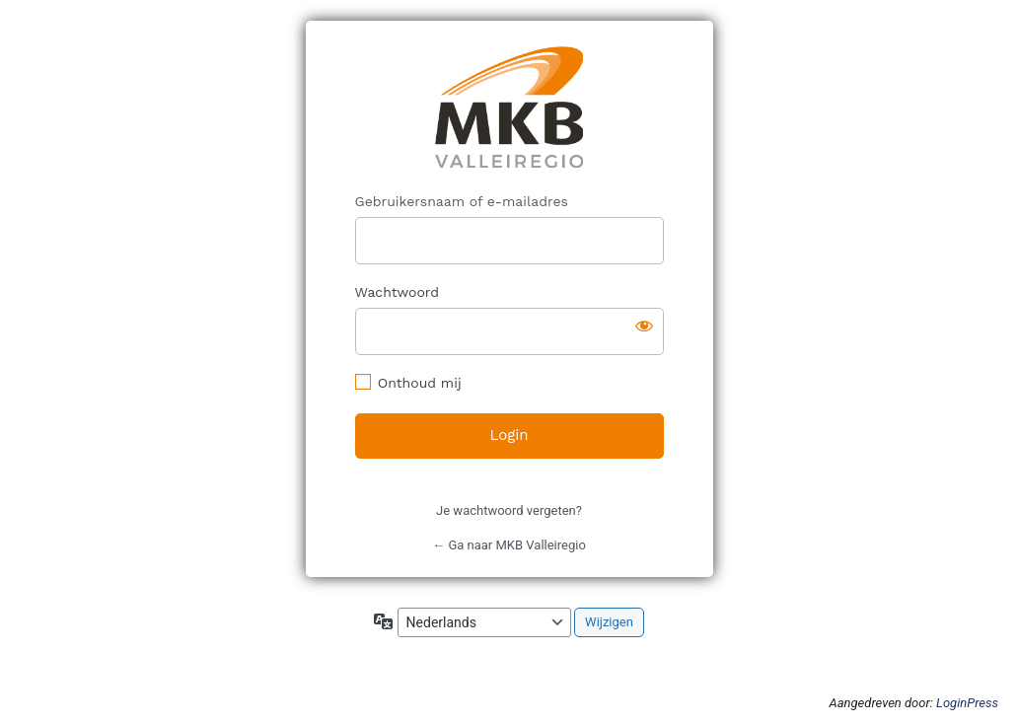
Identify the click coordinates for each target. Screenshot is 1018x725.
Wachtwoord (397, 292)
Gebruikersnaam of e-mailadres (461, 201)
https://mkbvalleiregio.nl (509, 107)
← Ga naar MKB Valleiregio (509, 545)
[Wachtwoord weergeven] (644, 325)
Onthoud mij (420, 383)
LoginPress (967, 702)
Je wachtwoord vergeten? (509, 510)
